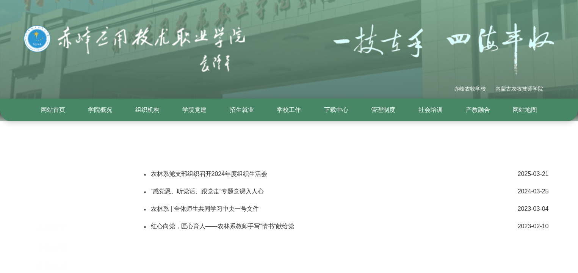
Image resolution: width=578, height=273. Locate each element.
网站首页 (53, 110)
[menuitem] (53, 110)
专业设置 (52, 212)
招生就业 (242, 110)
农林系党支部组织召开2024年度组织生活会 (346, 174)
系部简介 (52, 192)
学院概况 (100, 110)
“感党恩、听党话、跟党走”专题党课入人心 (346, 191)
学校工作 (289, 110)
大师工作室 (56, 250)
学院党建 (194, 110)
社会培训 (430, 110)
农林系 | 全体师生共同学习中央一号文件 (346, 209)
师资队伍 (52, 231)
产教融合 (478, 110)
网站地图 (525, 110)
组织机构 (147, 110)
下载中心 (336, 110)
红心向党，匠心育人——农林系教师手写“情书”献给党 (346, 226)
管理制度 (383, 110)
